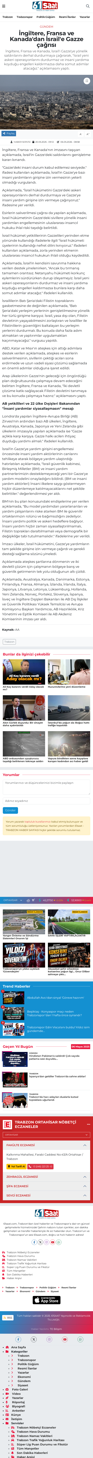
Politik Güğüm (46, 17)
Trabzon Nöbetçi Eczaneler (21, 1252)
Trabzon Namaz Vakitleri (19, 1259)
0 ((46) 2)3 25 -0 (40, 1166)
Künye (13, 1414)
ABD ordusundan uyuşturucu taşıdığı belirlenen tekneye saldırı (23, 760)
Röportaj (15, 1402)
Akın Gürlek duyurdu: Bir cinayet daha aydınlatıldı (23, 724)
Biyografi (15, 1406)
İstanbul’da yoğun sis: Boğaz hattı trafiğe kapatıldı (68, 724)
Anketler (15, 1410)
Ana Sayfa (16, 1347)
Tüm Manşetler (14, 1270)
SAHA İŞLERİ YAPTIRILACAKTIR (66, 935)
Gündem (46, 26)
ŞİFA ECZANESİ (17, 1186)
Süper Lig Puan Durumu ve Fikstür (26, 1267)
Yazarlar (85, 17)
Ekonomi (23, 1291)
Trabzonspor (25, 17)
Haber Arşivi (12, 1278)
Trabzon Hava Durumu (18, 1256)
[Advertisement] (46, 869)
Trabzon (7, 17)
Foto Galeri (17, 1389)
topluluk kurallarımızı (38, 821)
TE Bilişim (56, 1329)
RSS (8, 1317)
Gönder (10, 810)
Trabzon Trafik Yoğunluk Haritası (24, 1263)
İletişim (14, 1419)
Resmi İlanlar (67, 17)
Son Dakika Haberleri (17, 1274)
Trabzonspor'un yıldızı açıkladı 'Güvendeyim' (21, 970)
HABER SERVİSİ (22, 142)
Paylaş (9, 133)
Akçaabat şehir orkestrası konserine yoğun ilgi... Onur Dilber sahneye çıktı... (69, 971)
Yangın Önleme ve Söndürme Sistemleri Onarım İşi (21, 937)
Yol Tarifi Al (16, 1166)
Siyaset (53, 1291)
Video (13, 1393)
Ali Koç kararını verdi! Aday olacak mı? (23, 688)
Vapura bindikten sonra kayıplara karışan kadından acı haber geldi (68, 760)
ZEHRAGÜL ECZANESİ (22, 1176)
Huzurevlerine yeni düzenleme (66, 686)
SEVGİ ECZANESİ (18, 1195)
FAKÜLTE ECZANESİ (20, 1145)
